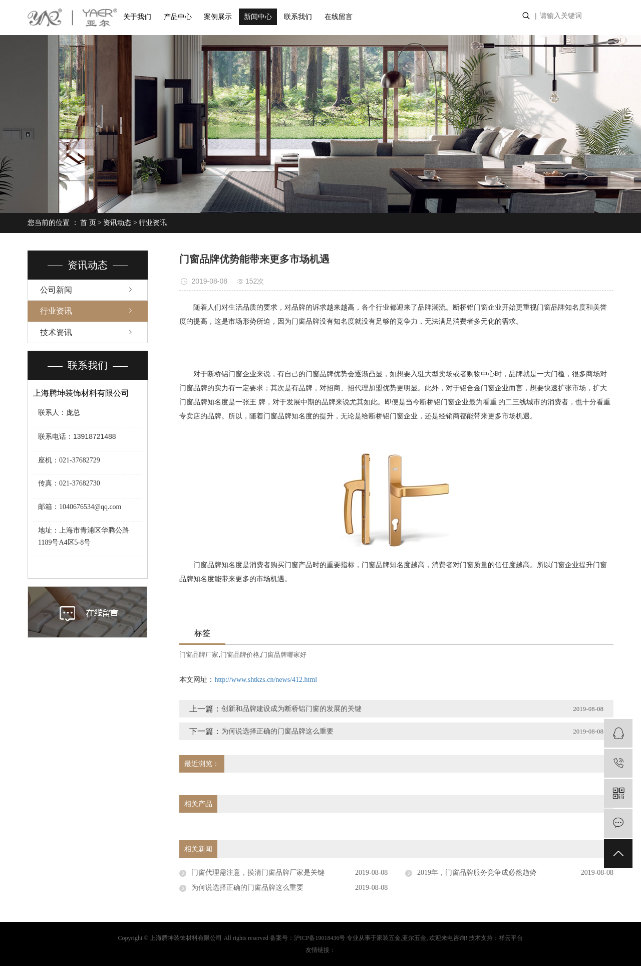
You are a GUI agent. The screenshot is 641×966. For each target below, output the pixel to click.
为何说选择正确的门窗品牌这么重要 (277, 731)
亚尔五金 (414, 937)
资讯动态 (117, 222)
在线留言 (339, 17)
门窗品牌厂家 (198, 654)
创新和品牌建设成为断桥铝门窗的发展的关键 (291, 708)
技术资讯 (56, 332)
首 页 (88, 222)
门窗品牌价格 (239, 654)
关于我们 (137, 17)
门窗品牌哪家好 (283, 654)
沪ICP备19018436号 (320, 937)
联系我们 (298, 17)
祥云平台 (511, 937)
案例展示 (218, 17)
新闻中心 (258, 17)
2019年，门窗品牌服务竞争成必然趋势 (476, 872)
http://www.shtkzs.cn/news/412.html (265, 679)
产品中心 (178, 17)
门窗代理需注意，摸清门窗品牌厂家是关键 (258, 872)
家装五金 (389, 937)
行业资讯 (153, 222)
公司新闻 (56, 290)
